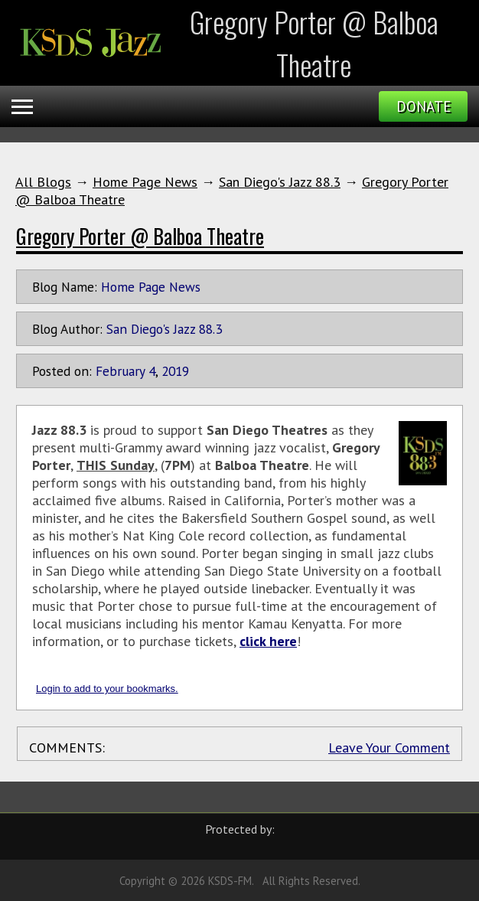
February (120, 371)
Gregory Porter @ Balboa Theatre (140, 235)
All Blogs (43, 182)
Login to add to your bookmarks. (107, 688)
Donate (423, 106)
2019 (175, 371)
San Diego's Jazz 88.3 (280, 182)
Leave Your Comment (389, 747)
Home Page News (145, 182)
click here (268, 641)
